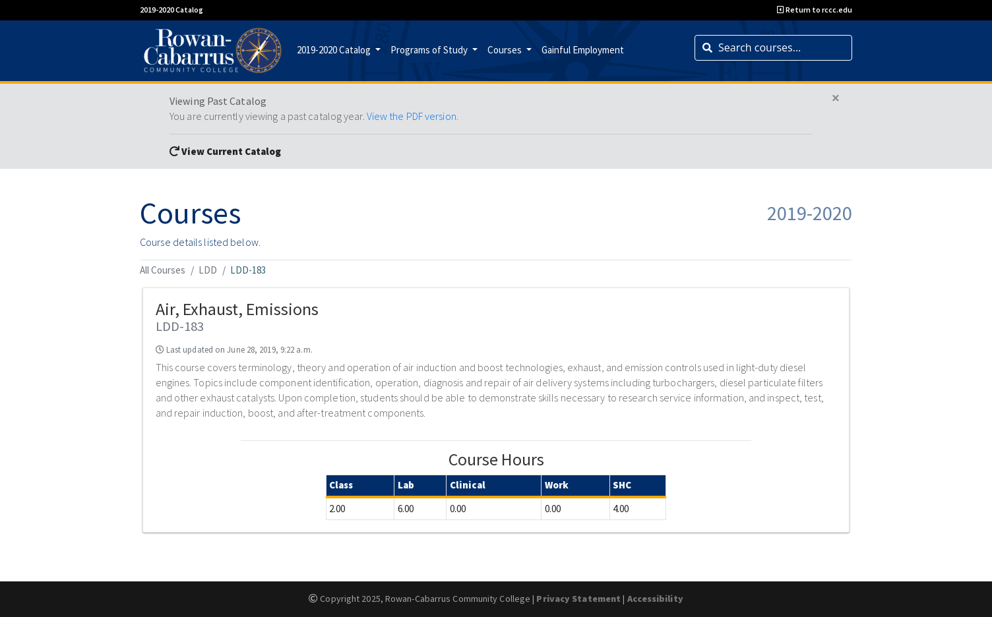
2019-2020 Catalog (171, 10)
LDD (208, 270)
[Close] (835, 98)
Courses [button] (505, 50)
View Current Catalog (225, 151)
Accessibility (655, 598)
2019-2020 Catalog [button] (335, 50)
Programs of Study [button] (430, 50)
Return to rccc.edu (814, 10)
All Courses (162, 270)
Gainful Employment (583, 50)
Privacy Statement (578, 598)
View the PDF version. (412, 116)
